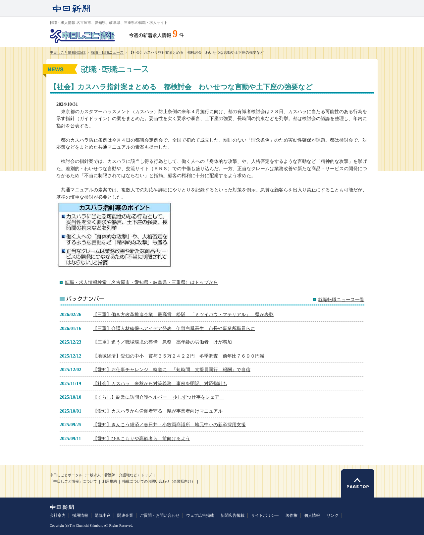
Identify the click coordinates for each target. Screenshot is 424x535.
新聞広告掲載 (232, 515)
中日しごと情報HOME (67, 52)
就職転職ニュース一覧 (341, 299)
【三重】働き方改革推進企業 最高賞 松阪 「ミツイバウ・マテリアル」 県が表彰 (183, 314)
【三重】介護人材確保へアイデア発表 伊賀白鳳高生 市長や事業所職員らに (174, 328)
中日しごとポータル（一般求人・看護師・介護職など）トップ (101, 475)
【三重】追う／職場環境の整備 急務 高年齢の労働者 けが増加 (162, 342)
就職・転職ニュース (107, 52)
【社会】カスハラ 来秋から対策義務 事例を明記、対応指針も (160, 383)
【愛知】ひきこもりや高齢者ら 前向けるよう (141, 438)
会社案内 (58, 515)
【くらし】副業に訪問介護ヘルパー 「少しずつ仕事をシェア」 (158, 397)
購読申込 (103, 515)
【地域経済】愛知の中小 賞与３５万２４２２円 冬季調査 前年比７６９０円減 (178, 356)
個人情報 (312, 515)
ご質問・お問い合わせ (160, 515)
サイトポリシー (265, 515)
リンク (333, 515)
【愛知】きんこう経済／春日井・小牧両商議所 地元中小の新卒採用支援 (169, 424)
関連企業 (125, 515)
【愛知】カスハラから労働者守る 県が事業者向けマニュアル (158, 411)
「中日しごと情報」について (73, 481)
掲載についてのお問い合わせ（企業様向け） (158, 481)
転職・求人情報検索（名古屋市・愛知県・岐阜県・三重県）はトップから (141, 282)
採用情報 (80, 515)
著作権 (291, 515)
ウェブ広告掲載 (200, 515)
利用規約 (109, 481)
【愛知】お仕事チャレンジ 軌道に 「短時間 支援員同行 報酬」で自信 (171, 369)
